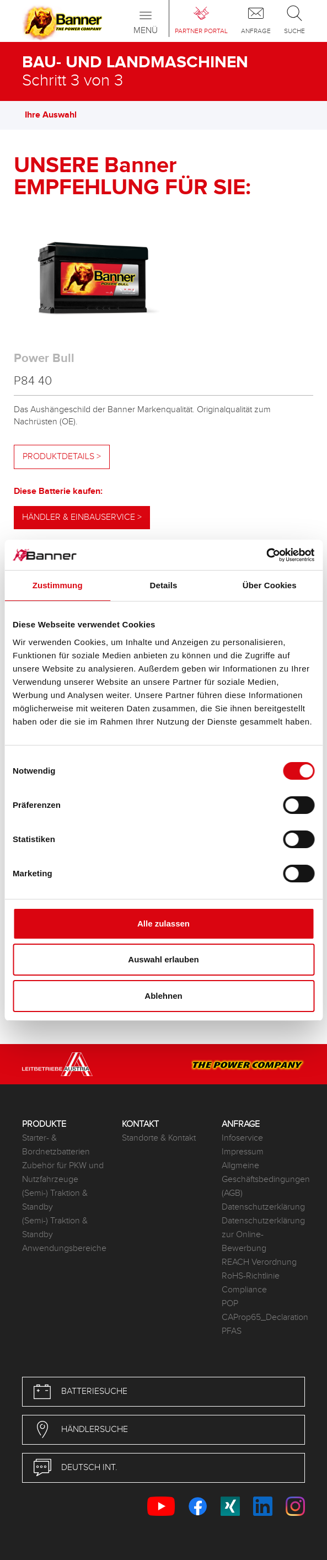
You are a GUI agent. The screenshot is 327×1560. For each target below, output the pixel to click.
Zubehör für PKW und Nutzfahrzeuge (63, 1172)
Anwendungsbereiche (63, 1248)
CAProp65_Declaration (263, 1317)
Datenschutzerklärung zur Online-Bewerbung (263, 1235)
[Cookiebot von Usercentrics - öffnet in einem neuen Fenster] (266, 555)
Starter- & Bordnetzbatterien (56, 1145)
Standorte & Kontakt (159, 1138)
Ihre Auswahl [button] (56, 115)
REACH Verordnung (259, 1262)
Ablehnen (163, 995)
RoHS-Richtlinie (251, 1276)
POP (230, 1303)
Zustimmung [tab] (58, 585)
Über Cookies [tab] (270, 585)
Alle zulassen (163, 923)
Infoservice (242, 1138)
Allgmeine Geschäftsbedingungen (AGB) (263, 1179)
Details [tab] (164, 585)
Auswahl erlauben (163, 959)
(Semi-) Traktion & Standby (55, 1200)
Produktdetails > (62, 456)
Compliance (244, 1290)
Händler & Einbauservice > (82, 517)
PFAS (232, 1331)
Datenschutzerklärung (263, 1207)
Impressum (243, 1152)
